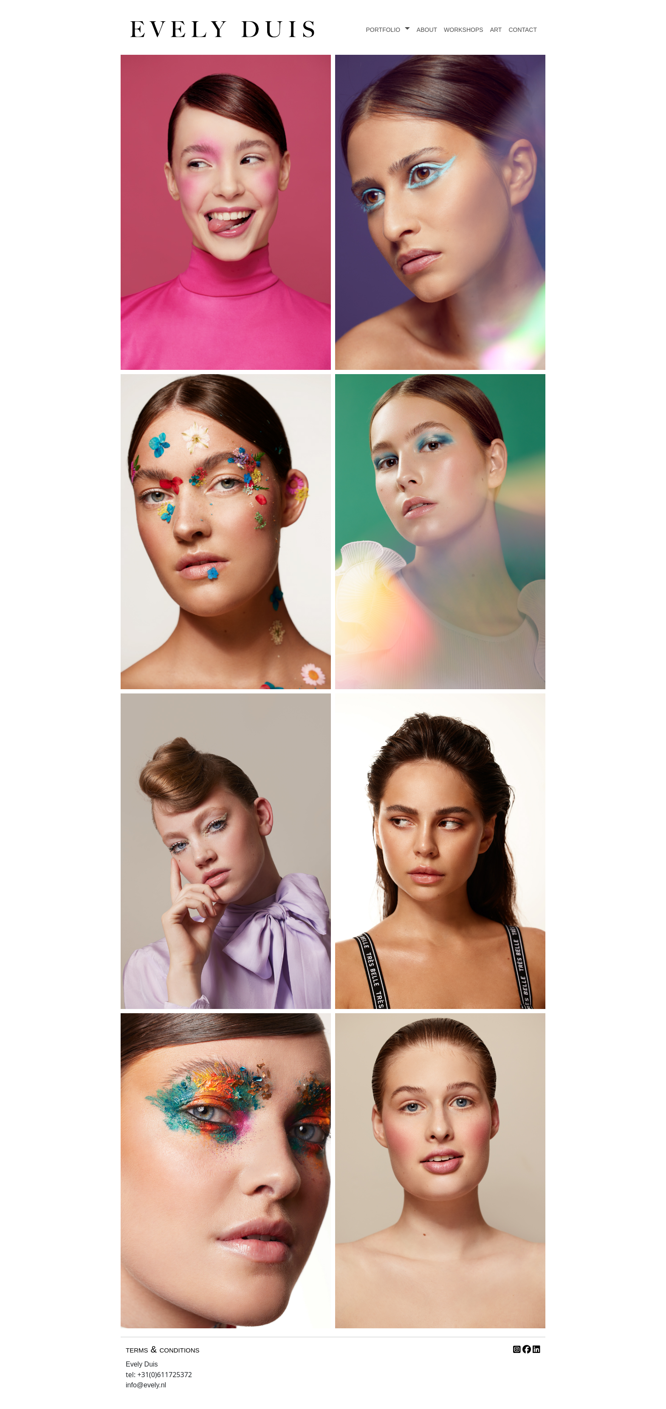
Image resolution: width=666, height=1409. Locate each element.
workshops (463, 29)
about (427, 29)
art (496, 29)
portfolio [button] (384, 29)
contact (522, 29)
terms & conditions (163, 1349)
